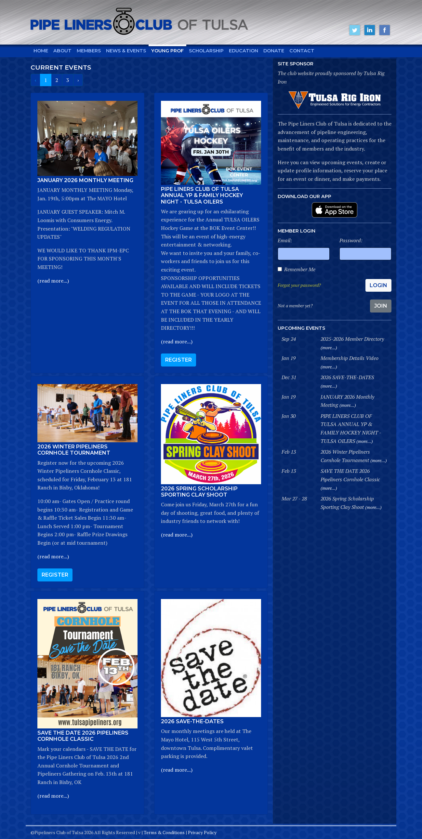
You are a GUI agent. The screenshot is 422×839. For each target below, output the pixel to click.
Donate (273, 51)
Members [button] (89, 51)
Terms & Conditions (164, 832)
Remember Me (299, 269)
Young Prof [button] (167, 51)
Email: (285, 240)
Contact (301, 51)
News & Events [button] (126, 51)
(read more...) (53, 280)
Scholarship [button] (206, 51)
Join (380, 306)
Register (178, 360)
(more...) (329, 347)
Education (243, 51)
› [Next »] (78, 80)
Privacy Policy (202, 832)
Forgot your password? (299, 285)
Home (40, 51)
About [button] (62, 51)
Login (378, 285)
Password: (351, 240)
